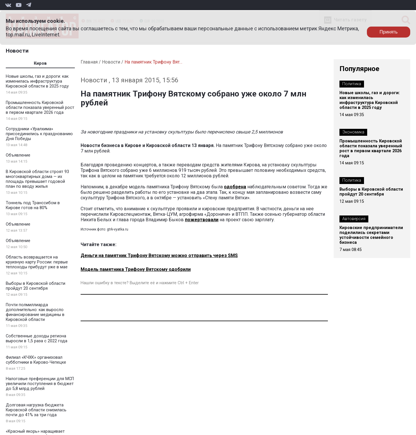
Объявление (18, 155)
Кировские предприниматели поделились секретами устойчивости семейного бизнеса (371, 235)
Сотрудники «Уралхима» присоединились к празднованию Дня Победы (39, 134)
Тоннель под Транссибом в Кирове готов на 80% (33, 205)
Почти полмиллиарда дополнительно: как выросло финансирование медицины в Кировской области (35, 312)
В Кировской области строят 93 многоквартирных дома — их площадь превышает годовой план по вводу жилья (37, 179)
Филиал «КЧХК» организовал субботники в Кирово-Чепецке (36, 360)
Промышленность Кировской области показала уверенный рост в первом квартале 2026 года (40, 107)
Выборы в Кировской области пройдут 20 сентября (35, 286)
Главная (89, 62)
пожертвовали (201, 219)
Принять (389, 31)
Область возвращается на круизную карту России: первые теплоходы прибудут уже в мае (37, 262)
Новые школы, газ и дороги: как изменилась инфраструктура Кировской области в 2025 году (37, 81)
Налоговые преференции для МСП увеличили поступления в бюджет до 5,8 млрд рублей (40, 383)
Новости (17, 50)
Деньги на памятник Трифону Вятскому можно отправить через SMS (159, 255)
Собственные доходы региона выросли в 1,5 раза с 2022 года (36, 338)
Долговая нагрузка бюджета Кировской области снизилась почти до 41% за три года (36, 410)
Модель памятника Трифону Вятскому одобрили (136, 269)
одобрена (235, 186)
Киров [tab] (40, 63)
